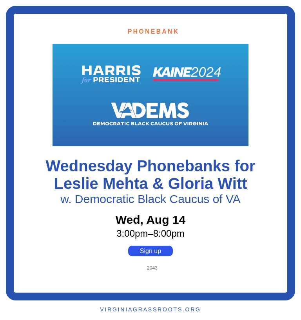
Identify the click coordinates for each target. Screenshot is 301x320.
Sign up (150, 251)
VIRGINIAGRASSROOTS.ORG (150, 309)
